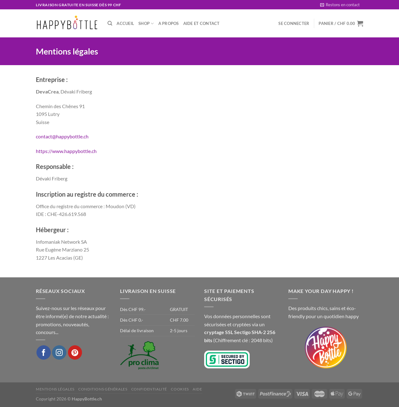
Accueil (125, 23)
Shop (146, 23)
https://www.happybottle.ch (66, 151)
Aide (197, 389)
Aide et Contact (201, 23)
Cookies (180, 389)
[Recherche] (110, 23)
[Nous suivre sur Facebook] (43, 352)
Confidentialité (149, 389)
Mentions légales (55, 389)
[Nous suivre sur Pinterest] (75, 352)
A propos (168, 23)
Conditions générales (102, 389)
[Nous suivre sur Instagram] (59, 352)
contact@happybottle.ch (62, 136)
